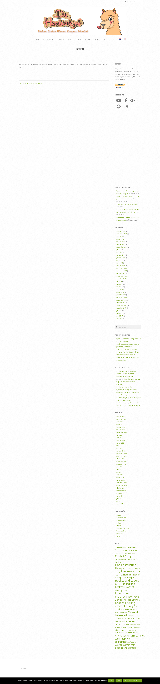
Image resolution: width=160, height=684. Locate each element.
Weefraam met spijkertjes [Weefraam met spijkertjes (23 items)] (123, 640)
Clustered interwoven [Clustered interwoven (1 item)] (130, 553)
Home (37, 40)
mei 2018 (119, 287)
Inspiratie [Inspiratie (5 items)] (126, 590)
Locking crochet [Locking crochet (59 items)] (125, 604)
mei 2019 (119, 260)
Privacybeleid (23, 668)
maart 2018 (120, 292)
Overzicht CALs (48, 40)
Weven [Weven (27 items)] (119, 644)
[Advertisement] (128, 148)
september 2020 (121, 247)
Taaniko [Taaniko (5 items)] (129, 627)
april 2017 (119, 319)
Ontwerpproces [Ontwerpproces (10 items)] (132, 618)
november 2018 (121, 271)
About (113, 40)
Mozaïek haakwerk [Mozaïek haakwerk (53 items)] (127, 613)
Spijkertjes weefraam (123, 528)
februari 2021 (120, 244)
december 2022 (121, 234)
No (119, 680)
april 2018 (119, 289)
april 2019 (119, 263)
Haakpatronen (121, 520)
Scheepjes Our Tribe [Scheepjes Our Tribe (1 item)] (120, 627)
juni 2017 (119, 313)
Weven (97, 40)
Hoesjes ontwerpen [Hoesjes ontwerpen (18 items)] (125, 577)
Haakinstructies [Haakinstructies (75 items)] (125, 565)
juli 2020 (119, 250)
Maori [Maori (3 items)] (135, 609)
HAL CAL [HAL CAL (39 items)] (135, 571)
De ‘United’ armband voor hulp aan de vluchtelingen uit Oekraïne (126, 373)
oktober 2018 (120, 273)
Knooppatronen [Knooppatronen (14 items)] (132, 599)
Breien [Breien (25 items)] (118, 550)
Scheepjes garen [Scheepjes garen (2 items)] (135, 625)
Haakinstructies (121, 518)
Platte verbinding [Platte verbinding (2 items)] (120, 622)
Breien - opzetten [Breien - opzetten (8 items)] (130, 550)
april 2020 (119, 252)
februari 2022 (120, 242)
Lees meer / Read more (132, 680)
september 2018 (121, 276)
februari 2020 (120, 255)
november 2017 (121, 300)
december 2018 (121, 268)
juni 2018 (119, 284)
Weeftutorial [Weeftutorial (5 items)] (131, 642)
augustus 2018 (121, 279)
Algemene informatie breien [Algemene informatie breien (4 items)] (125, 547)
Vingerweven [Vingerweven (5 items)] (131, 633)
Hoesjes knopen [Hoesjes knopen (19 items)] (131, 574)
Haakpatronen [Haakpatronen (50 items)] (124, 568)
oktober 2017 (120, 303)
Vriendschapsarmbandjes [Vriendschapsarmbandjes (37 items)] (130, 635)
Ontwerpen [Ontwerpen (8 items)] (120, 618)
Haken (79, 40)
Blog (105, 40)
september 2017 (121, 305)
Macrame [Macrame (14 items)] (128, 609)
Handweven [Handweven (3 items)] (119, 575)
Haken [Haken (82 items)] (125, 571)
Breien (70, 40)
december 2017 (121, 297)
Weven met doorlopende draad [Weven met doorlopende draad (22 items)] (125, 646)
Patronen (61, 40)
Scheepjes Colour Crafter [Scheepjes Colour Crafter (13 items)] (125, 623)
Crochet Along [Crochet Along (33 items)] (123, 556)
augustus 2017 (121, 308)
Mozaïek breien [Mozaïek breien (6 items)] (121, 612)
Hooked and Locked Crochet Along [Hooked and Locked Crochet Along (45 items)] (125, 587)
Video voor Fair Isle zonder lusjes (127, 204)
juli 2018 (119, 281)
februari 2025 (120, 231)
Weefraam (119, 534)
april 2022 (119, 236)
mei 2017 (119, 316)
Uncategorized (121, 531)
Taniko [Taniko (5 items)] (136, 627)
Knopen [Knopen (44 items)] (120, 603)
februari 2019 (120, 266)
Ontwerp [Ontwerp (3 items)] (131, 616)
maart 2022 (120, 239)
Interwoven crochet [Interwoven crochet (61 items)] (122, 594)
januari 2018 (120, 295)
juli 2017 (119, 311)
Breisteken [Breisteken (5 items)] (119, 553)
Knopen (87, 40)
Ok (111, 680)
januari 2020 (120, 258)
